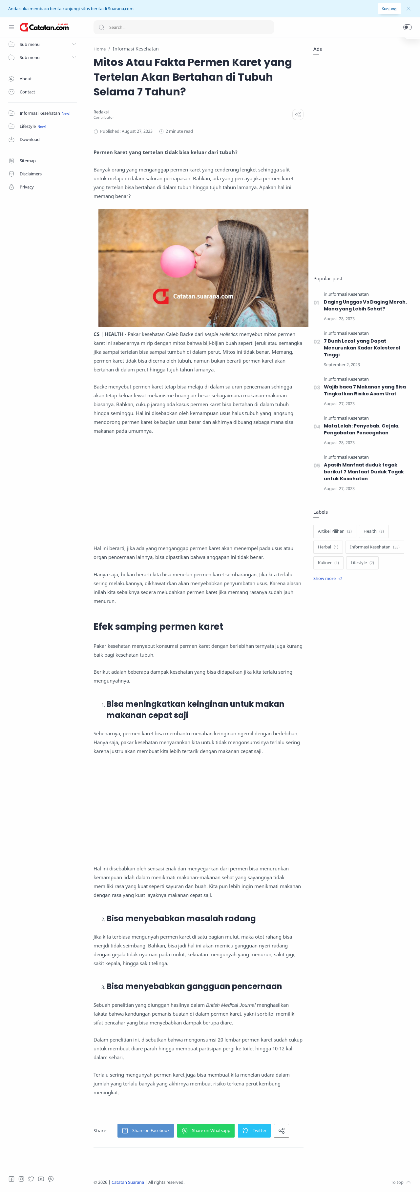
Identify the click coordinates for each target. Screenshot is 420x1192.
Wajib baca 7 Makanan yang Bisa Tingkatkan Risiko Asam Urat (365, 390)
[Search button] (101, 27)
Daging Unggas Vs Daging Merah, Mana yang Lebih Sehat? (365, 305)
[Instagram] (21, 1179)
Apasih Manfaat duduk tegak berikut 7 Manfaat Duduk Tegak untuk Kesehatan (364, 472)
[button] (407, 27)
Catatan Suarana (128, 1182)
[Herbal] (328, 547)
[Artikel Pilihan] (334, 531)
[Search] (184, 27)
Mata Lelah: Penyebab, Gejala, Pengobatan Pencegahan (362, 429)
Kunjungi (389, 8)
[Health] (373, 531)
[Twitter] (31, 1179)
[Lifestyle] (362, 562)
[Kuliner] (328, 562)
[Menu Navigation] (11, 27)
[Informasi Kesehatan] (348, 294)
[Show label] (327, 578)
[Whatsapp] (51, 1179)
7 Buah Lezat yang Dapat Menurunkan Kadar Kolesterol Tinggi (362, 348)
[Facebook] (11, 1179)
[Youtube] (41, 1179)
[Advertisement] (199, 490)
